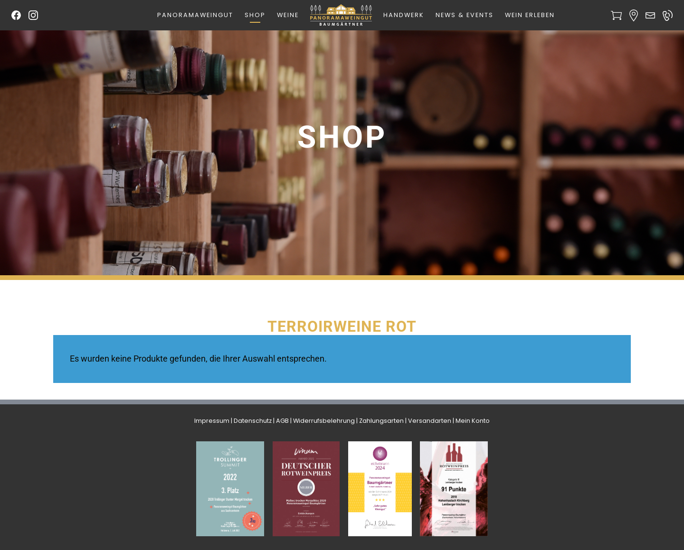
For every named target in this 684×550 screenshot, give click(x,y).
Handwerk (403, 15)
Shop (255, 15)
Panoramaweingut (195, 15)
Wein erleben (530, 15)
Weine (288, 15)
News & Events (465, 15)
